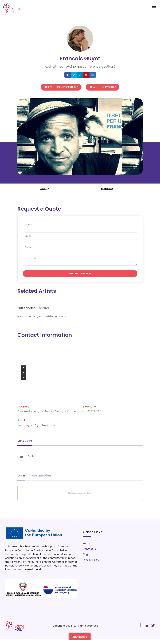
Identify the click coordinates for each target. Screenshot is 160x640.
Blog (85, 555)
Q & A (21, 476)
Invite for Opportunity (61, 86)
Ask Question (42, 476)
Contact (107, 189)
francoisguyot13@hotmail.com (36, 425)
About (44, 189)
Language (25, 441)
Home (86, 544)
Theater (43, 308)
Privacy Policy (91, 560)
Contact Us (89, 549)
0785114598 (94, 412)
